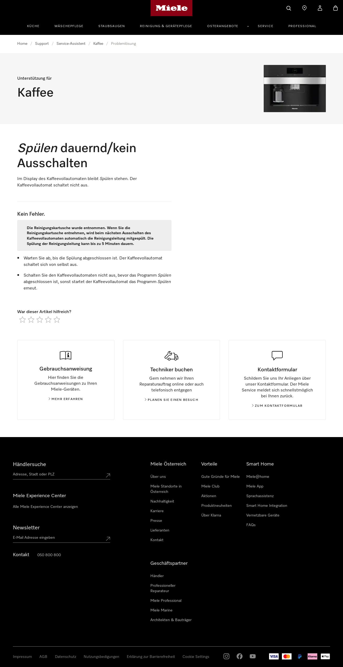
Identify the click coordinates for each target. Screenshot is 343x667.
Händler (157, 576)
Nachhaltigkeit (162, 501)
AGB (43, 657)
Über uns (158, 477)
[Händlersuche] (304, 8)
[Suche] (289, 8)
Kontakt (156, 540)
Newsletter (26, 527)
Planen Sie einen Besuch (171, 400)
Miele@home (257, 477)
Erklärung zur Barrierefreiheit (151, 657)
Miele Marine (161, 610)
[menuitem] (36, 25)
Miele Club (210, 486)
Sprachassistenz (260, 496)
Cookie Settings (195, 657)
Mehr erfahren (66, 399)
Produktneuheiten (216, 506)
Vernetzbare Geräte (262, 515)
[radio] (22, 319)
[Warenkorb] (335, 8)
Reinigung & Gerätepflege (166, 26)
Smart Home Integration (266, 506)
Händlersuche (29, 464)
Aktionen (208, 496)
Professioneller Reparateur (163, 588)
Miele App (254, 486)
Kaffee (98, 44)
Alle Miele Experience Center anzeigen (45, 507)
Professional (302, 26)
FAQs (251, 525)
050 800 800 (49, 555)
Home (22, 44)
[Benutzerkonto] (320, 8)
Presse (156, 521)
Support (42, 44)
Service (265, 26)
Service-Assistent (71, 44)
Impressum (22, 657)
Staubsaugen (111, 26)
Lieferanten (159, 530)
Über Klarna (211, 515)
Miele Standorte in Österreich (166, 489)
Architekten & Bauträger (171, 620)
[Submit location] (108, 475)
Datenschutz (65, 657)
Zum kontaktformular (277, 406)
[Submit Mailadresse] (108, 539)
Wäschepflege (68, 26)
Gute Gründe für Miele (220, 477)
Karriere (157, 511)
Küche (33, 26)
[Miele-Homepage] (172, 8)
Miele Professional (165, 601)
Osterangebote (222, 26)
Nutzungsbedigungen (101, 657)
